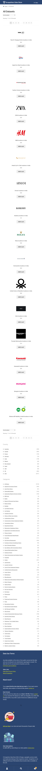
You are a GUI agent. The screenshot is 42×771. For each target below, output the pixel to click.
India (6, 459)
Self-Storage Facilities (10, 609)
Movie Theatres (8, 582)
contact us (31, 688)
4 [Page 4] (18, 22)
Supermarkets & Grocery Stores (12, 628)
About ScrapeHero (7, 673)
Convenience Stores (9, 523)
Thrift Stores (7, 633)
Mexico (6, 461)
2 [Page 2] (13, 22)
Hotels (6, 560)
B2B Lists (7, 496)
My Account (7, 768)
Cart (32, 767)
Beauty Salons (8, 503)
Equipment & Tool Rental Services (12, 530)
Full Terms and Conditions (9, 665)
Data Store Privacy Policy (9, 671)
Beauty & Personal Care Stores (11, 501)
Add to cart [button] (21, 46)
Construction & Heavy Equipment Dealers (14, 520)
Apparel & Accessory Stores (11, 486)
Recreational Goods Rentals (11, 606)
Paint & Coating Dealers (10, 587)
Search (21, 768)
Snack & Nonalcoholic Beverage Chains (13, 614)
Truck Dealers (8, 638)
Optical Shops (8, 584)
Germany (7, 456)
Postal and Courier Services (11, 599)
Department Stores (9, 525)
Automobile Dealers (9, 491)
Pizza (6, 596)
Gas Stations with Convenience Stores (13, 547)
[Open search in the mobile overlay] (21, 705)
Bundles (6, 506)
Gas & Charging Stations (10, 545)
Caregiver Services (9, 513)
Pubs (6, 601)
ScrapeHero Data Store (14, 2)
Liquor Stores (8, 572)
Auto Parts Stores (9, 489)
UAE (6, 468)
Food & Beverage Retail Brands (12, 535)
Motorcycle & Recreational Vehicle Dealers (14, 579)
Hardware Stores (8, 552)
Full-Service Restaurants (10, 540)
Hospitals (7, 557)
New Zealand (8, 463)
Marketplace (7, 574)
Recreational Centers (9, 604)
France (6, 454)
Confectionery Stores (9, 518)
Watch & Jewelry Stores (10, 645)
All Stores (7, 484)
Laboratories (7, 562)
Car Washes (7, 511)
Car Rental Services (9, 508)
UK (5, 471)
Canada (6, 451)
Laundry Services (8, 565)
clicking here (31, 748)
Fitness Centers (8, 533)
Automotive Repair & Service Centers (13, 494)
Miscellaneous (8, 577)
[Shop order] (9, 15)
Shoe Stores (7, 611)
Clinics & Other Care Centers (11, 516)
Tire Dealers (7, 636)
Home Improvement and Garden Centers (14, 555)
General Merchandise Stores (11, 550)
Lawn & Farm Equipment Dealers (12, 567)
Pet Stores (7, 592)
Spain (6, 466)
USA (6, 473)
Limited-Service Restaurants (11, 570)
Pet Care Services (9, 589)
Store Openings (8, 626)
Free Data (7, 538)
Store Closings (8, 623)
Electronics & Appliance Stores (11, 528)
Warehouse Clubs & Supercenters (12, 643)
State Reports (8, 619)
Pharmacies (7, 594)
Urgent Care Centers (9, 641)
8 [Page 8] (26, 22)
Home (6, 6)
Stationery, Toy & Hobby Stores (12, 621)
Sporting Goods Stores (10, 616)
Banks (6, 498)
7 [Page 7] (23, 22)
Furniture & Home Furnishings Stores (13, 543)
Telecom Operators (9, 631)
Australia (7, 449)
